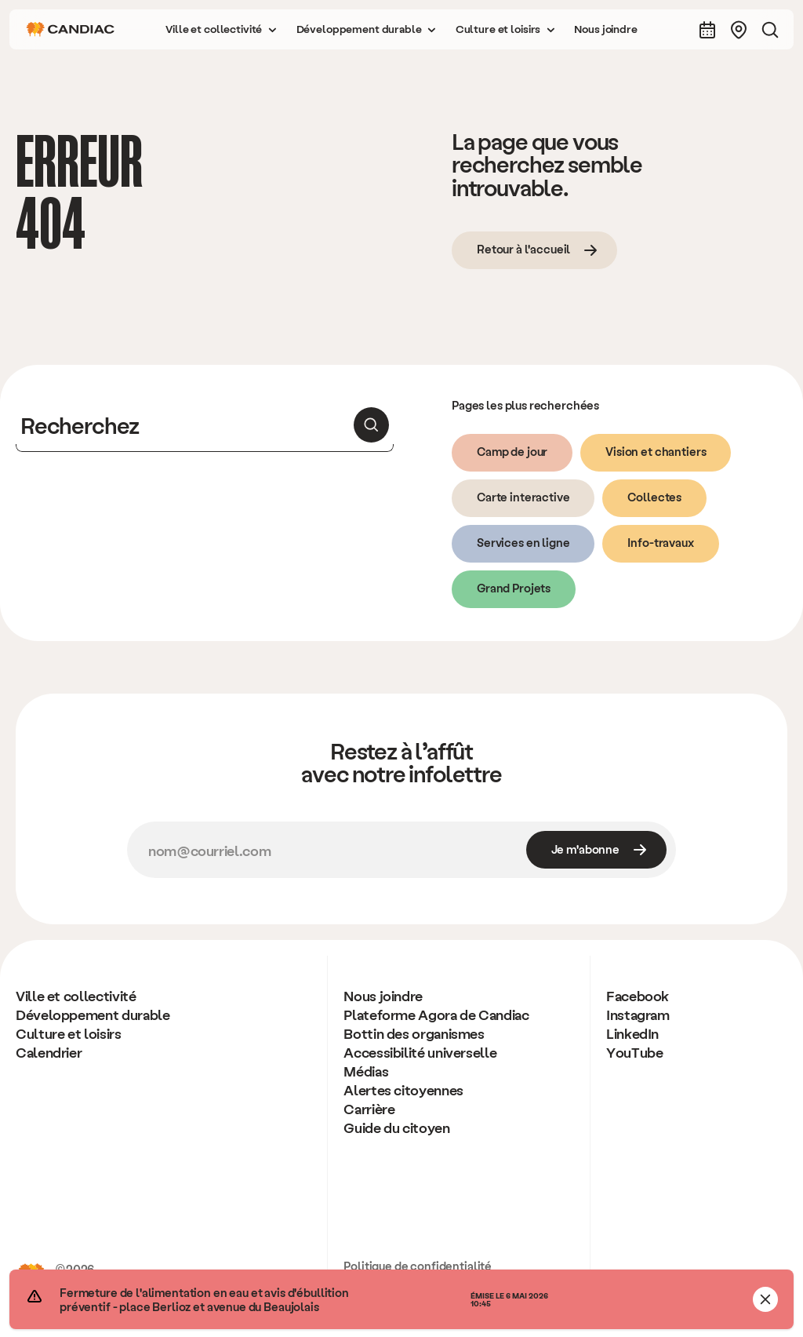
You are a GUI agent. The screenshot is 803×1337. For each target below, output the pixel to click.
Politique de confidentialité (417, 1265)
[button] (221, 29)
